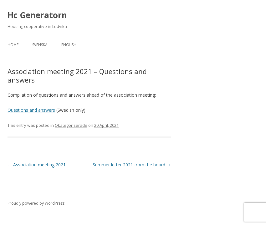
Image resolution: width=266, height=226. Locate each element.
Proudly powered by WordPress (36, 203)
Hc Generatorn (37, 15)
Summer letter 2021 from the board (132, 165)
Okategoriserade (71, 125)
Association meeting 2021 (37, 165)
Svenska (40, 44)
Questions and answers (31, 110)
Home (13, 44)
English (68, 44)
